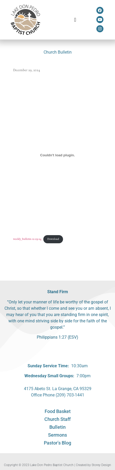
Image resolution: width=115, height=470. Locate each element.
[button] (75, 20)
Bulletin (57, 427)
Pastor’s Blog (57, 443)
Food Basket (58, 411)
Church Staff (57, 419)
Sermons (57, 435)
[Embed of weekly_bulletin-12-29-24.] (57, 155)
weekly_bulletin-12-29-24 (27, 238)
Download (53, 238)
